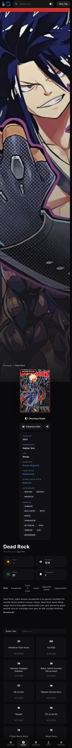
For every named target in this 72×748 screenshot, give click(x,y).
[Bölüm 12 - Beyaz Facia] (51, 736)
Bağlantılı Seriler (46, 588)
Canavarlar (30, 521)
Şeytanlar (29, 525)
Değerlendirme (61, 588)
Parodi (27, 516)
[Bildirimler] (61, 743)
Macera (40, 492)
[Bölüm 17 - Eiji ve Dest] (18, 692)
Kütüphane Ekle (31, 426)
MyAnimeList (28, 474)
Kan (39, 530)
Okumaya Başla (35, 418)
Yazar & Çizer (27, 588)
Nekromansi (30, 535)
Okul (41, 525)
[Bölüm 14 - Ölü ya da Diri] (51, 714)
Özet (5, 588)
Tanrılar (28, 530)
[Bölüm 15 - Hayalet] (18, 714)
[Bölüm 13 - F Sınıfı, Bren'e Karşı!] (18, 736)
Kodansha (27, 483)
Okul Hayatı (29, 511)
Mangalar (7, 365)
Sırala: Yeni (11, 631)
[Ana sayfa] (6, 4)
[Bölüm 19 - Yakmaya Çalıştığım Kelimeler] (18, 669)
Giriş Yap (63, 4)
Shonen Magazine (31, 465)
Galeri (36, 588)
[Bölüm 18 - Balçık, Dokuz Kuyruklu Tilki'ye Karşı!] (51, 669)
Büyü (42, 511)
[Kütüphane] (36, 743)
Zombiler (28, 506)
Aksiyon (28, 492)
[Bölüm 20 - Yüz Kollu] (51, 647)
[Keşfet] (23, 743)
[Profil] (49, 743)
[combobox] (33, 4)
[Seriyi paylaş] (47, 426)
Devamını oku (8, 612)
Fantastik (28, 497)
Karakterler (16, 588)
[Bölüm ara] (43, 631)
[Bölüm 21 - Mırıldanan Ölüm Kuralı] (18, 647)
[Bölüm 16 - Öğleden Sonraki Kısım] (51, 692)
